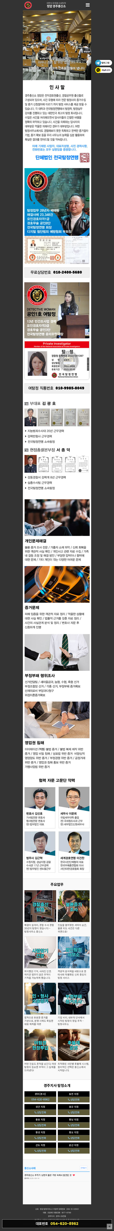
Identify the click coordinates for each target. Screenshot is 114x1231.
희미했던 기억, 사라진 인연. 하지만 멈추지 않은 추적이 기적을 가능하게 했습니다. (38, 975)
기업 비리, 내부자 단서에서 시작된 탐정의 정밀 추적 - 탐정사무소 (71, 1021)
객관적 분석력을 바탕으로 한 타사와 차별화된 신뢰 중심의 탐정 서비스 (72, 975)
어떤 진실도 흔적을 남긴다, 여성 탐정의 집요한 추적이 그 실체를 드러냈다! (40, 1067)
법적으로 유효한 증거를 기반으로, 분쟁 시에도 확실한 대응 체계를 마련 (38, 1021)
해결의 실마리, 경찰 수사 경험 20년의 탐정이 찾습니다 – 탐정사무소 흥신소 (39, 928)
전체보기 (84, 1168)
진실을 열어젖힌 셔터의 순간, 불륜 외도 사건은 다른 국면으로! (72, 928)
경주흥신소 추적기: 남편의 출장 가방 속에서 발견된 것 (49, 1175)
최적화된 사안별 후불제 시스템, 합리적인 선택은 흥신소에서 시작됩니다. (73, 1067)
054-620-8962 (57, 1223)
